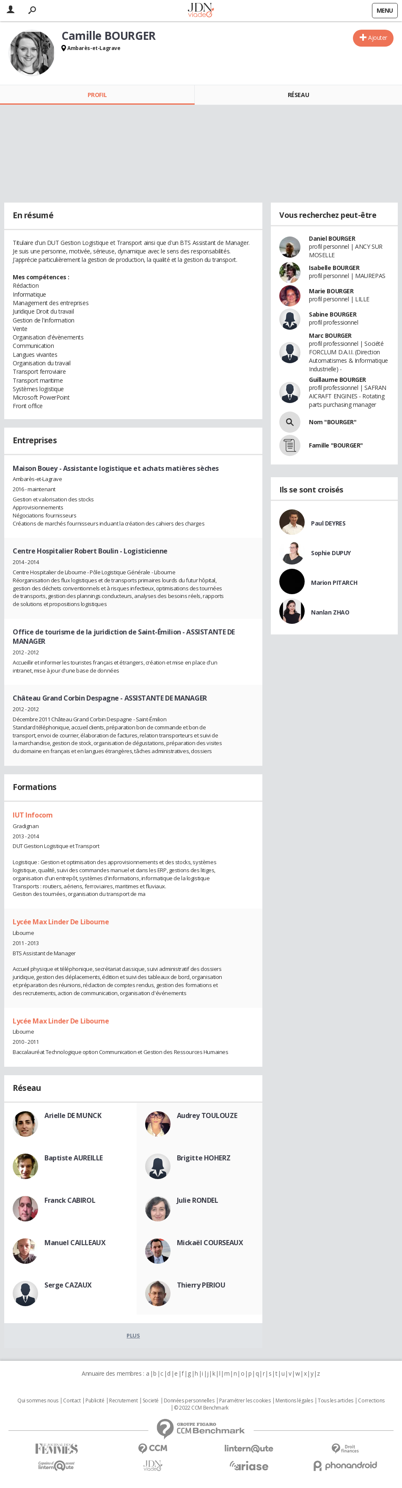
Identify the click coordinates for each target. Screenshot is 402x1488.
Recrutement (123, 1401)
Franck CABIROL (69, 1200)
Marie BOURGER (331, 291)
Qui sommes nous (37, 1401)
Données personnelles (189, 1401)
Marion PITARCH (334, 583)
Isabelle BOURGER (334, 268)
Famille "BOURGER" (336, 445)
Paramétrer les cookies (245, 1401)
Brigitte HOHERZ (204, 1158)
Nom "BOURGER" (333, 422)
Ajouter (377, 37)
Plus (133, 1335)
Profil (97, 95)
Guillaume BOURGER (337, 379)
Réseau (298, 95)
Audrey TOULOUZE (207, 1115)
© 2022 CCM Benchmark (201, 1408)
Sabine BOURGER (332, 314)
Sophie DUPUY (331, 553)
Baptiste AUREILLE (73, 1158)
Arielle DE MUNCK (72, 1115)
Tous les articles (335, 1401)
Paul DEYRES (328, 523)
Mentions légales (294, 1401)
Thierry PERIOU (201, 1285)
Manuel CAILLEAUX (74, 1242)
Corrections (371, 1401)
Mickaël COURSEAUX (210, 1242)
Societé (151, 1401)
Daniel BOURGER (332, 238)
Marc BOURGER (330, 335)
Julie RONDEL (197, 1200)
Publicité (94, 1401)
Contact (71, 1401)
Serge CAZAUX (68, 1285)
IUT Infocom (32, 815)
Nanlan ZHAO (330, 612)
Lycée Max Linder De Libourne (61, 921)
